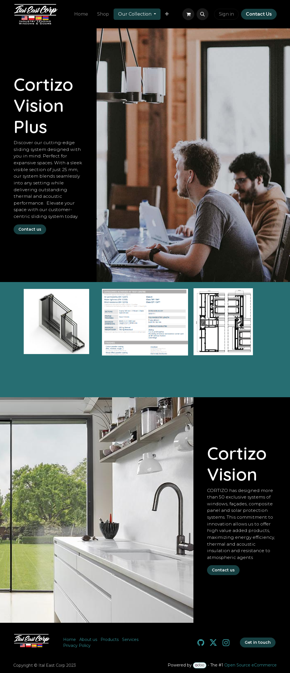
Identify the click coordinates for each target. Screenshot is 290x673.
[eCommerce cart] (188, 14)
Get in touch (258, 642)
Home (69, 639)
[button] (202, 14)
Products (110, 639)
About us (88, 639)
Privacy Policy (77, 645)
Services (130, 639)
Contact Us (259, 14)
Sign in (226, 14)
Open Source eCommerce (250, 665)
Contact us (29, 229)
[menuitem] (81, 14)
